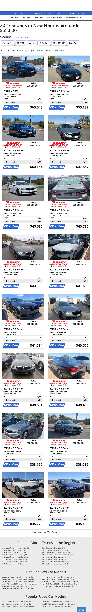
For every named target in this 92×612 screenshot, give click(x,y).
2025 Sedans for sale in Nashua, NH (14, 559)
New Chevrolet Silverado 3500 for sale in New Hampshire (18, 589)
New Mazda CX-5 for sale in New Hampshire (17, 577)
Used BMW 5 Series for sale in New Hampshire (58, 604)
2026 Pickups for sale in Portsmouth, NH (56, 552)
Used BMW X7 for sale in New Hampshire (56, 606)
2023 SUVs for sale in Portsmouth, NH (55, 562)
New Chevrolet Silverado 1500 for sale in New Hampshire (18, 586)
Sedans (44, 43)
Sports (37, 13)
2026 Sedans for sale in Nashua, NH (14, 555)
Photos (57, 13)
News (15, 13)
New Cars (26, 18)
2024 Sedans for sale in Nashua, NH (14, 562)
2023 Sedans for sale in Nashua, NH (55, 564)
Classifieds (81, 13)
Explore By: (7, 43)
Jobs (63, 13)
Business (29, 13)
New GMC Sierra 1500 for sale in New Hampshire (19, 584)
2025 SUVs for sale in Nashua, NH (54, 557)
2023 (20, 43)
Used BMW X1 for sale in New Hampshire (16, 604)
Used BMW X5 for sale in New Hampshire (56, 602)
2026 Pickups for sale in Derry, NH (14, 552)
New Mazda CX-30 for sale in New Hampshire (58, 579)
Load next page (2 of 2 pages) (46, 532)
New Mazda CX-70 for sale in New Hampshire (18, 582)
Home (9, 13)
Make (32, 43)
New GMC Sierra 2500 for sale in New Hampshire (59, 584)
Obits (51, 13)
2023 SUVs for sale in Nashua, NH (14, 564)
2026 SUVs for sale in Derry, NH (53, 548)
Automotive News (54, 18)
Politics (21, 13)
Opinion (44, 13)
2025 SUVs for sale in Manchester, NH (15, 557)
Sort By (73, 43)
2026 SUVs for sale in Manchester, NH (55, 550)
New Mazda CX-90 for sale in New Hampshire (18, 579)
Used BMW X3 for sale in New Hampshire (16, 602)
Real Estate (71, 13)
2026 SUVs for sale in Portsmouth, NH (15, 548)
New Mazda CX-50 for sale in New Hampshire (58, 577)
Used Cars (38, 18)
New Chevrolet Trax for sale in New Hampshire (58, 586)
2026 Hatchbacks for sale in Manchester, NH (57, 555)
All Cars (14, 18)
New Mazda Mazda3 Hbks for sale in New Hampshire (60, 582)
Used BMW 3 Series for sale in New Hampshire (18, 606)
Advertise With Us (73, 18)
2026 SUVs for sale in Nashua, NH (14, 550)
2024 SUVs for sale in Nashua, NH (54, 559)
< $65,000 (59, 43)
